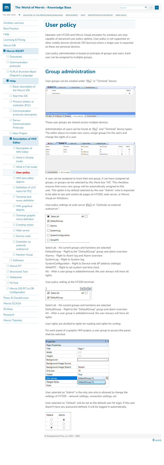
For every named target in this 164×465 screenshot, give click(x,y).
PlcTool (14, 283)
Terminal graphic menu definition (25, 217)
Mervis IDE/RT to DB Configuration (22, 290)
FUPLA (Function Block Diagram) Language (23, 73)
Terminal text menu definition (25, 198)
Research (9, 314)
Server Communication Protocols (22, 123)
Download (16, 56)
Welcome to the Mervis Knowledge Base (43, 15)
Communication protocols (19, 64)
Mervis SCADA (12, 303)
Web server (23, 230)
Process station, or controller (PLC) (23, 103)
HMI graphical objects (24, 208)
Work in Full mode (26, 167)
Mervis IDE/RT (72, 15)
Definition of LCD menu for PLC (26, 189)
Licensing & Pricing (14, 40)
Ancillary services (14, 23)
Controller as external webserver (23, 245)
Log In (156, 439)
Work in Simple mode (25, 159)
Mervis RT (16, 266)
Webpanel (16, 277)
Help (83, 15)
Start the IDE (20, 96)
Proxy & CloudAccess (16, 298)
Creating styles (25, 225)
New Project (20, 133)
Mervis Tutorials (13, 320)
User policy (121, 15)
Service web (23, 236)
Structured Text (19, 271)
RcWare (8, 309)
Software (18, 260)
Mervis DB (10, 45)
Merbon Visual (24, 254)
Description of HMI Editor (100, 15)
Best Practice (11, 28)
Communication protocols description (25, 112)
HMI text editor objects (25, 180)
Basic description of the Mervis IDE (24, 88)
